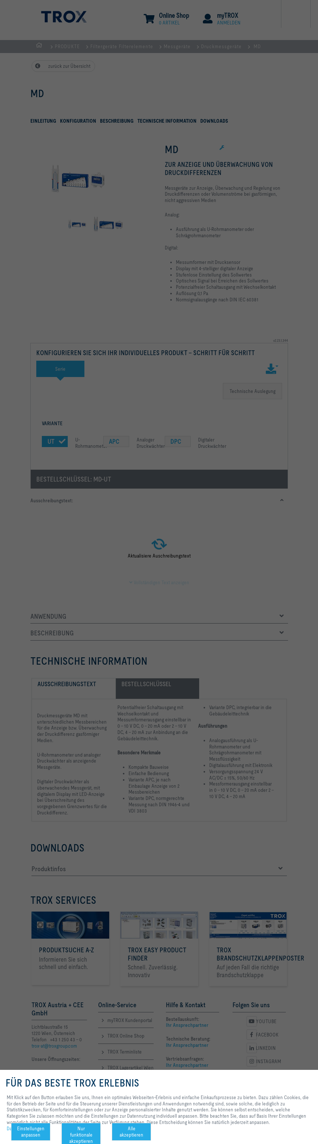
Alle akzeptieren (131, 1131)
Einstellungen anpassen (30, 1131)
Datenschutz (19, 1128)
